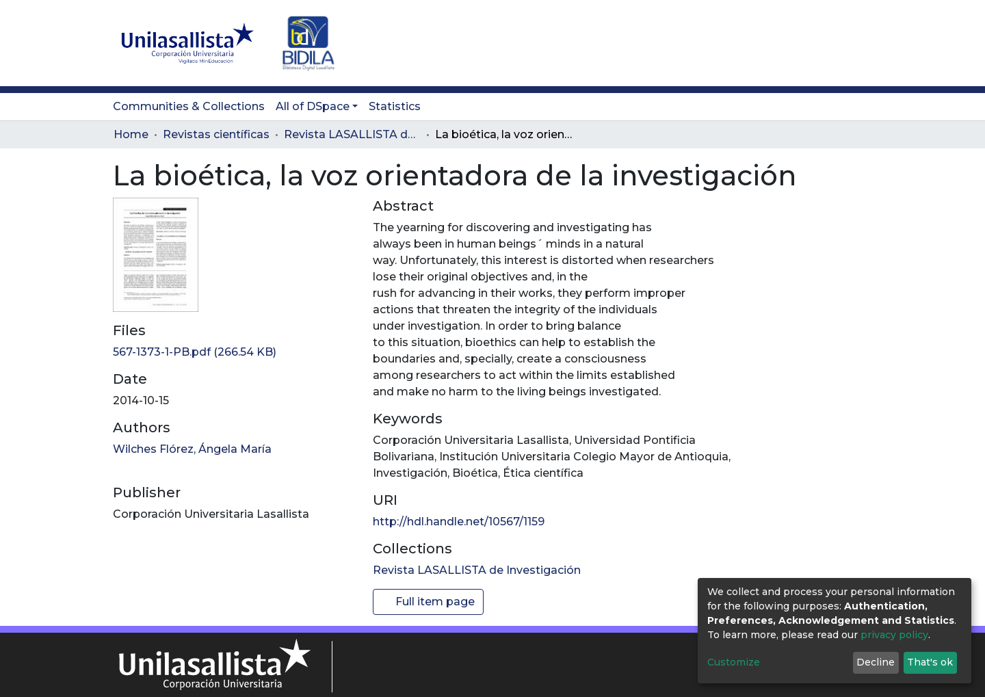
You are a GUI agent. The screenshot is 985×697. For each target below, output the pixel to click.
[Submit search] (793, 43)
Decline (875, 662)
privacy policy (894, 635)
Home (131, 134)
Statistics (395, 106)
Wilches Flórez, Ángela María (192, 449)
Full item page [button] (428, 601)
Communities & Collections (189, 106)
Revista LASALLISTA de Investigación (352, 134)
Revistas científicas (216, 134)
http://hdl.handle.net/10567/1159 (458, 521)
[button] (814, 43)
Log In (845, 42)
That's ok (930, 662)
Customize (733, 662)
